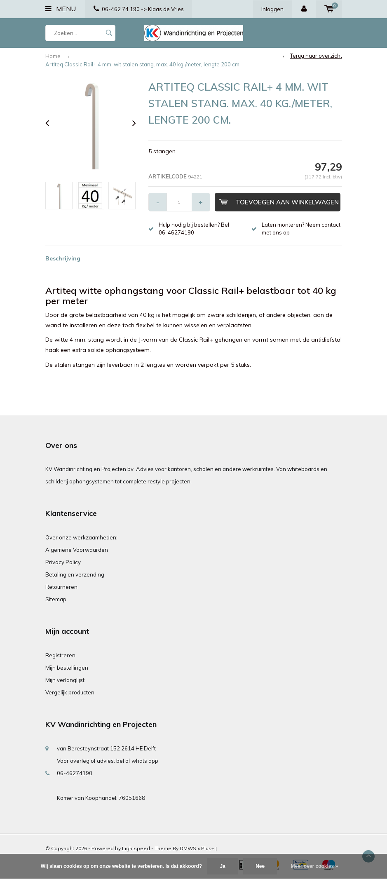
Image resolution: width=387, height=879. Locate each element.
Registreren (60, 655)
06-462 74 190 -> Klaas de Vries (139, 9)
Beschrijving (62, 258)
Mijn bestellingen (66, 667)
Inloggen (272, 9)
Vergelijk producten (69, 692)
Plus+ (207, 848)
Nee (260, 866)
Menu (60, 9)
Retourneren (61, 587)
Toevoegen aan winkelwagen (279, 202)
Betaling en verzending (74, 574)
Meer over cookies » (314, 866)
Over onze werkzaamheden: (81, 537)
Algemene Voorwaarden (76, 549)
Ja (222, 866)
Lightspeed (136, 848)
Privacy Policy (63, 562)
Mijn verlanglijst (64, 680)
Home (53, 56)
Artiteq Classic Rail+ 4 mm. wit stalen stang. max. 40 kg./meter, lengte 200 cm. (143, 64)
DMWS (188, 848)
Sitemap (55, 599)
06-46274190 (74, 773)
